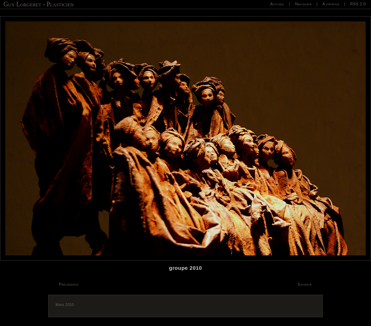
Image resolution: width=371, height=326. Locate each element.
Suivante (304, 284)
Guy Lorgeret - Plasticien (39, 4)
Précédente (68, 284)
